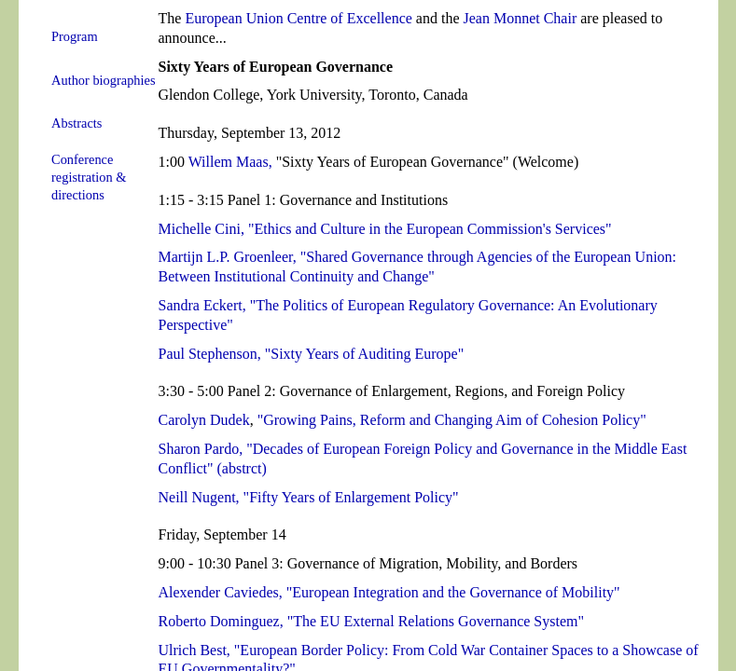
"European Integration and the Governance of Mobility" (453, 592)
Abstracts (76, 123)
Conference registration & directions (88, 176)
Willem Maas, (230, 162)
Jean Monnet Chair (519, 18)
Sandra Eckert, (202, 305)
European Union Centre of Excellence (298, 18)
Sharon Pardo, (201, 449)
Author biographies (103, 80)
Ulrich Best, (194, 650)
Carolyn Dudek (204, 420)
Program (74, 36)
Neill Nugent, (199, 497)
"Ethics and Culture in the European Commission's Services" (430, 229)
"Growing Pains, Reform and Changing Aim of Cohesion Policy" (451, 420)
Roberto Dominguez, (221, 621)
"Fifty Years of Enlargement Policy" (351, 497)
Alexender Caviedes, (221, 592)
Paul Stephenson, (210, 354)
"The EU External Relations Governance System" (435, 621)
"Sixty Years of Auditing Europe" (365, 354)
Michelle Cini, (201, 229)
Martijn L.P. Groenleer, (228, 257)
